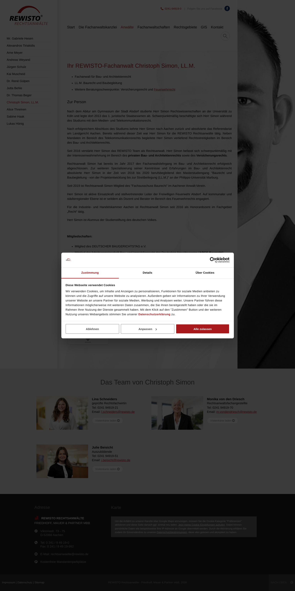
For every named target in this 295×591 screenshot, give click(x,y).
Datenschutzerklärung (154, 314)
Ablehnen (92, 329)
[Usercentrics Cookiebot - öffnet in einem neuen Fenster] (212, 260)
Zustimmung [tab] (90, 272)
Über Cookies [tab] (205, 272)
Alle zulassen (202, 329)
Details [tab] (147, 272)
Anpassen (147, 329)
